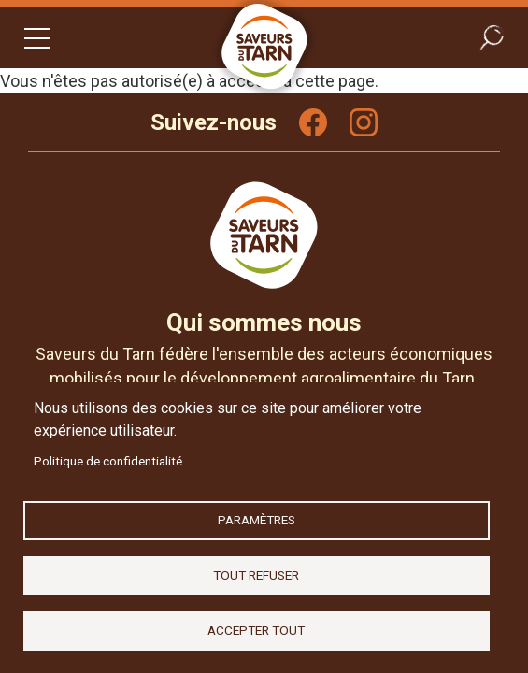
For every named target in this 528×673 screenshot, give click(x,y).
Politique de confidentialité (108, 460)
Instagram (364, 122)
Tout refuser (256, 574)
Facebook (313, 122)
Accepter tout (256, 630)
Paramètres (256, 519)
